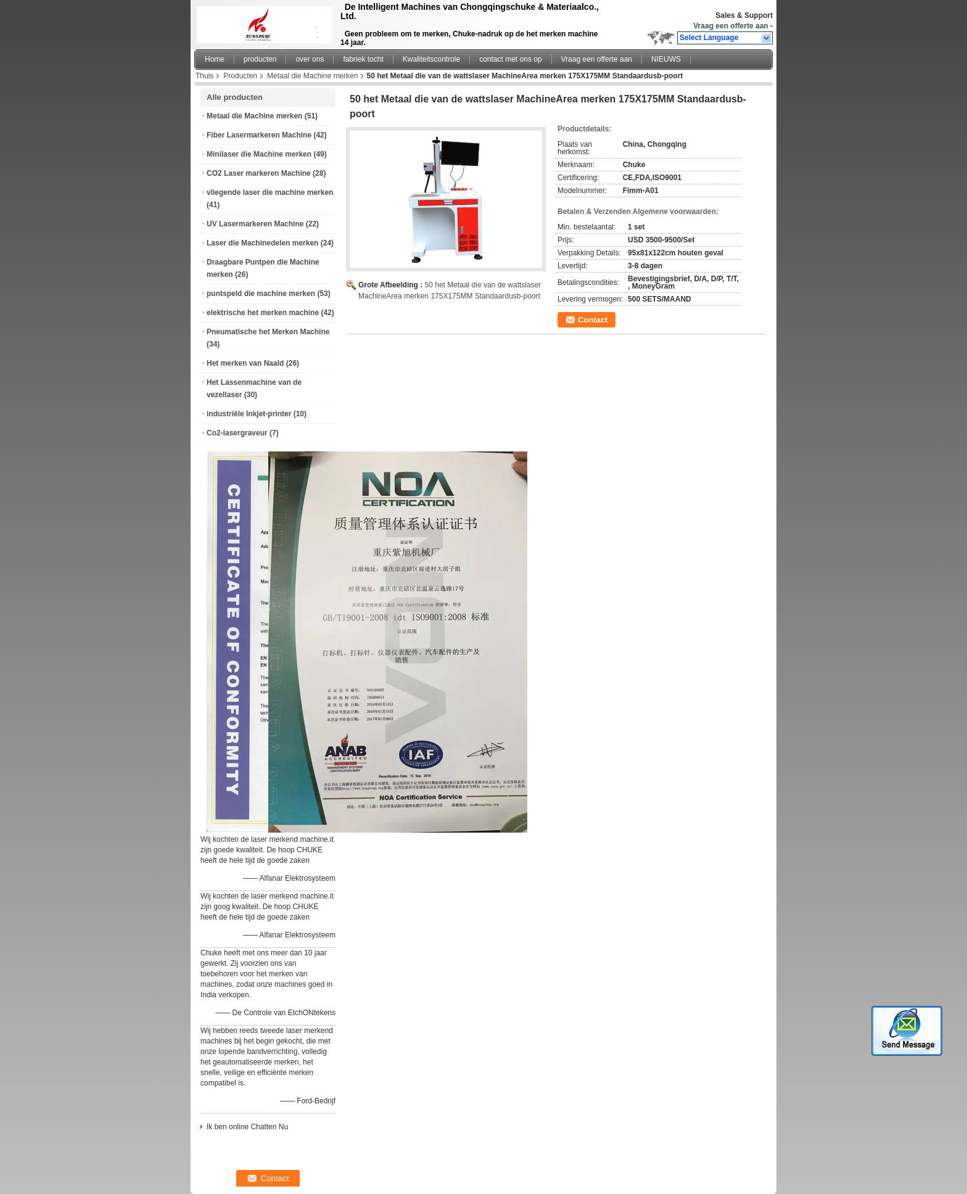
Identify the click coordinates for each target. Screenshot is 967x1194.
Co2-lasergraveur (237, 433)
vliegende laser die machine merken (270, 192)
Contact (592, 319)
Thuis (204, 76)
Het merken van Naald (245, 363)
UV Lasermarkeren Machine (255, 224)
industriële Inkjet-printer (249, 414)
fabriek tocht (363, 59)
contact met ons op (510, 59)
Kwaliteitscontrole (431, 59)
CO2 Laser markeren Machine (259, 173)
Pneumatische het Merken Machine (268, 331)
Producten (240, 76)
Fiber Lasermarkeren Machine (259, 135)
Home (214, 59)
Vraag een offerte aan (730, 26)
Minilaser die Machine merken (259, 154)
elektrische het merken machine (263, 312)
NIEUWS (666, 59)
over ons (309, 59)
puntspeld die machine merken (261, 293)
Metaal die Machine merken (312, 76)
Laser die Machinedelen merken (262, 243)
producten (260, 59)
